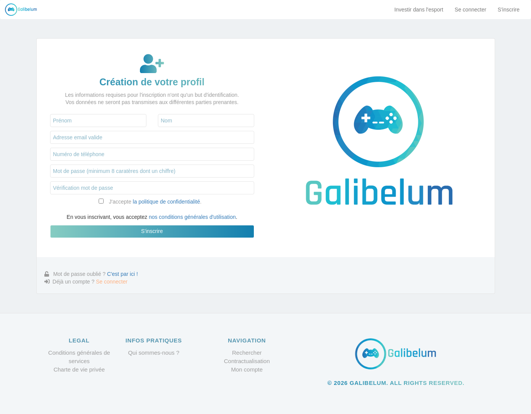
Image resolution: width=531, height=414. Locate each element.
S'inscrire (509, 10)
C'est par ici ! (122, 274)
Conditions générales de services (79, 356)
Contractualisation (247, 361)
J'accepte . (155, 201)
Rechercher (247, 352)
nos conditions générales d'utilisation (192, 217)
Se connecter (470, 10)
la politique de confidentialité (166, 202)
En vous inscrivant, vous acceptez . (152, 217)
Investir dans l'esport (418, 10)
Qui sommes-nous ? (153, 352)
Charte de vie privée (79, 369)
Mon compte (247, 369)
